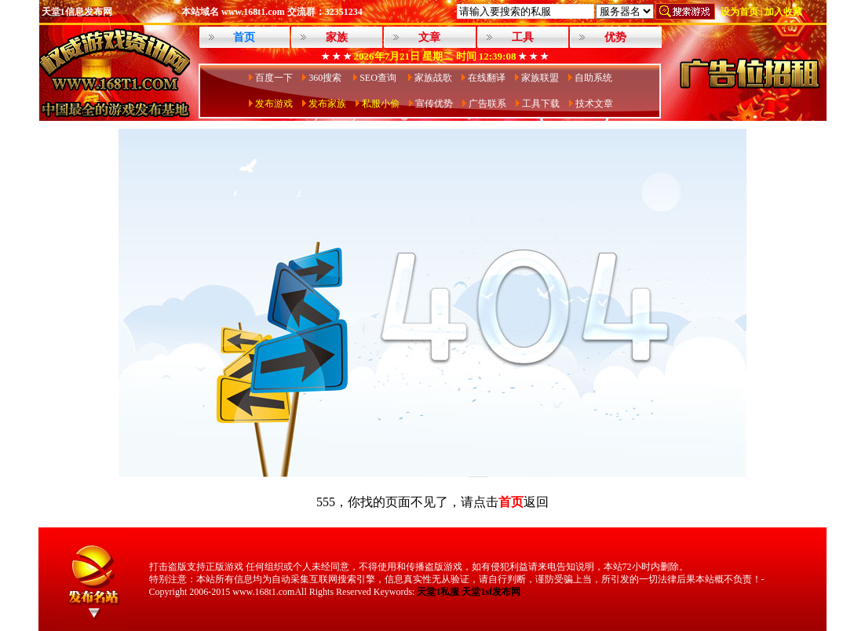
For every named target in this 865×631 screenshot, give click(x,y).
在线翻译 (486, 77)
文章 (429, 37)
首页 (511, 502)
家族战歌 (433, 77)
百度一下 (274, 77)
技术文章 (594, 103)
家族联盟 (540, 77)
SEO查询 (379, 77)
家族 (337, 37)
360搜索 (326, 77)
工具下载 (541, 103)
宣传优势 (434, 103)
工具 (523, 37)
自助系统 (593, 77)
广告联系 (487, 103)
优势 (615, 37)
